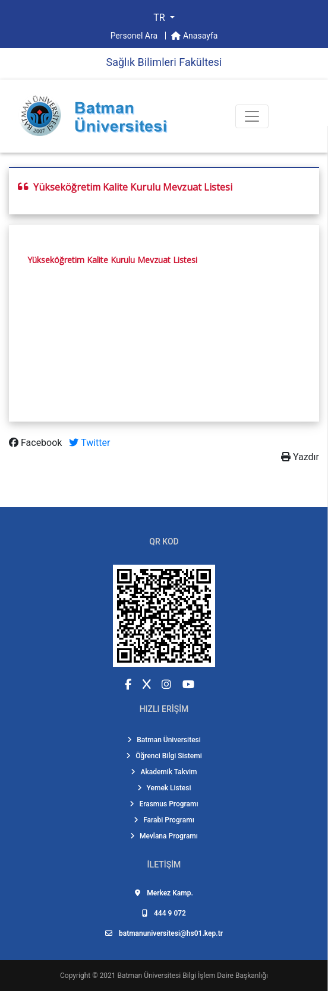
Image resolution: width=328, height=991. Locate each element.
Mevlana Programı (164, 836)
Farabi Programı (164, 820)
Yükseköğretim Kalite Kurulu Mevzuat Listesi (112, 259)
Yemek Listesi (164, 788)
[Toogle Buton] (252, 116)
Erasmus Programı (164, 804)
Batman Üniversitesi (164, 740)
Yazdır (300, 457)
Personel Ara (135, 35)
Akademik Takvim (164, 772)
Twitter (89, 442)
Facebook (36, 442)
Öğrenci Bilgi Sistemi (164, 756)
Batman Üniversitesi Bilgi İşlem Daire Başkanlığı (193, 975)
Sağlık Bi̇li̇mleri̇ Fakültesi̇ (164, 62)
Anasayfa (194, 35)
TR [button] (160, 17)
